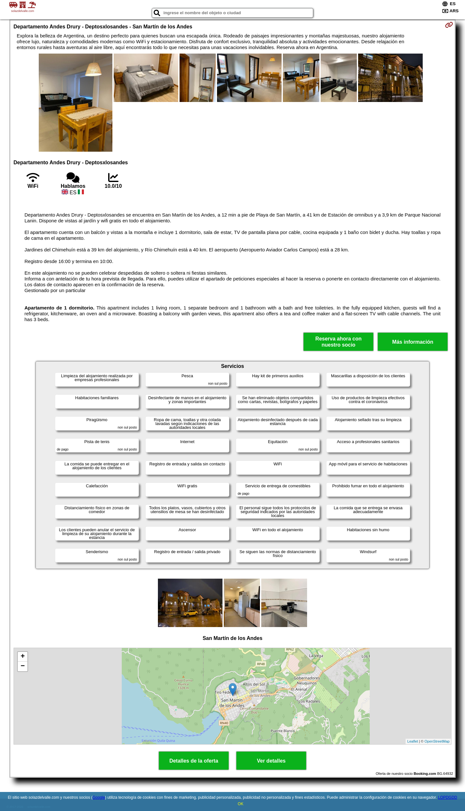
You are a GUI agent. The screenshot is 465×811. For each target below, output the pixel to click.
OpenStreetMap (437, 741)
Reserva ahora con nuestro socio (338, 342)
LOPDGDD (447, 797)
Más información (412, 342)
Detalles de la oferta (193, 761)
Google (98, 797)
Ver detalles (271, 761)
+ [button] (23, 657)
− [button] (23, 666)
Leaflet (412, 741)
